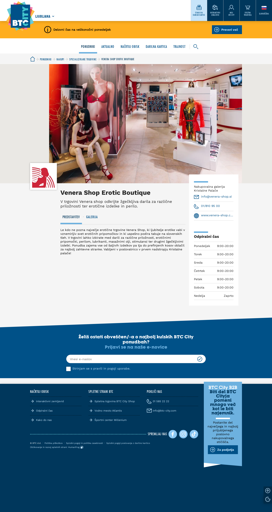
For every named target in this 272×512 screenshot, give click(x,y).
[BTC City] (32, 59)
